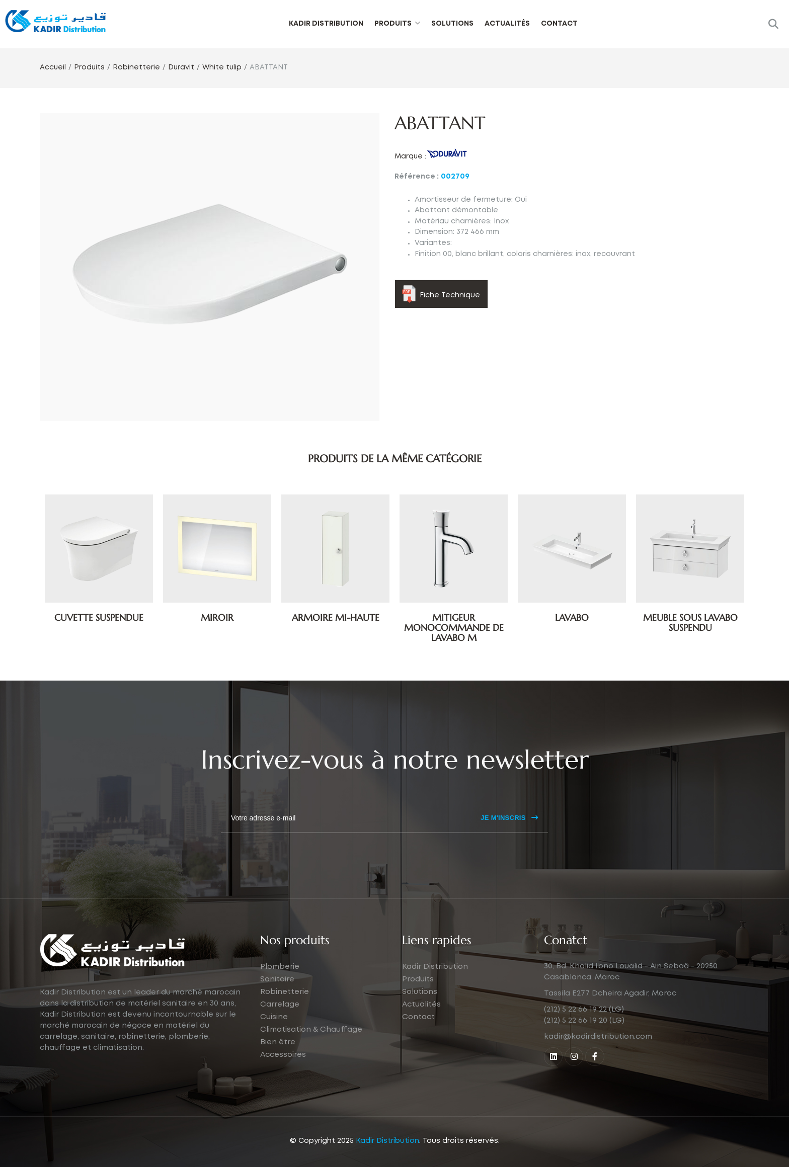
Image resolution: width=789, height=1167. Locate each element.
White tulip (222, 67)
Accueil (53, 67)
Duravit (181, 67)
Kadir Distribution (326, 24)
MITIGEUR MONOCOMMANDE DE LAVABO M (454, 627)
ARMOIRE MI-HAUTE (335, 617)
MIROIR (217, 617)
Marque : (410, 156)
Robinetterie (136, 67)
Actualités (507, 24)
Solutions (452, 24)
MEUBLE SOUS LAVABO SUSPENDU (690, 622)
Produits (393, 24)
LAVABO (572, 617)
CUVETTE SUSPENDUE (98, 617)
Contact (559, 24)
